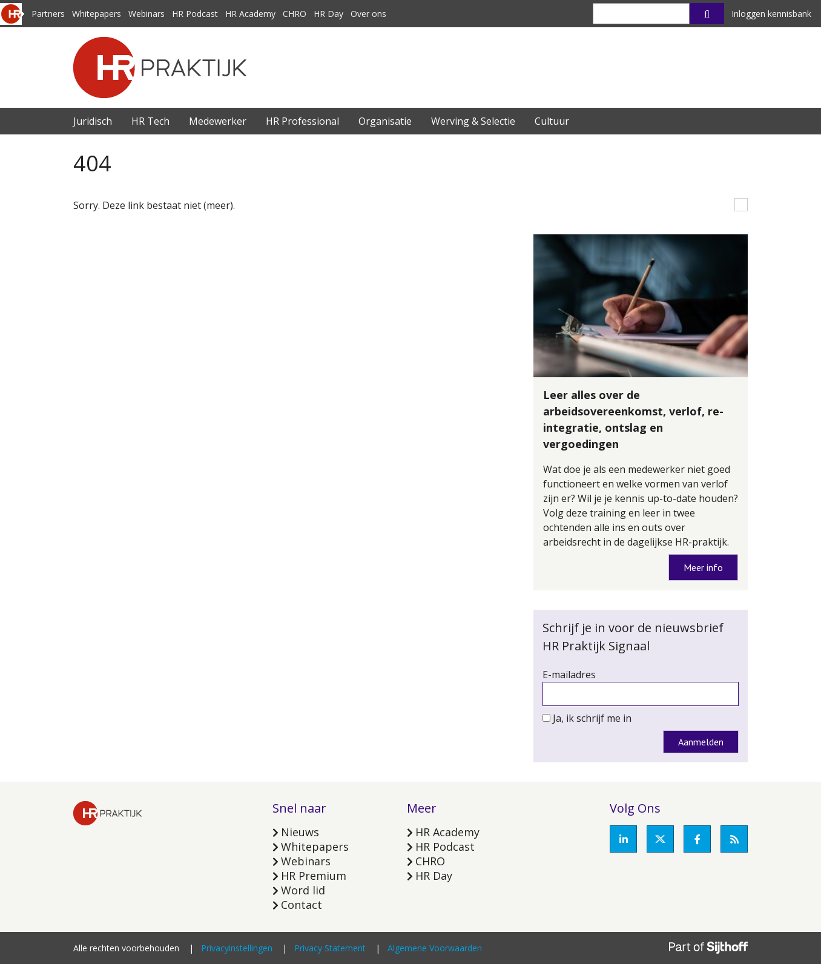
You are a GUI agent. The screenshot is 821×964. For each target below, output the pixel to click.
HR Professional (302, 121)
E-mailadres (569, 674)
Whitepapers (96, 13)
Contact (301, 904)
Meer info (703, 567)
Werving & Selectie (473, 121)
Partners (48, 13)
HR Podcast (195, 13)
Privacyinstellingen (236, 948)
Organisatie (385, 121)
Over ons (368, 13)
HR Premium (313, 875)
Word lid (303, 890)
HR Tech (150, 121)
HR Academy (250, 13)
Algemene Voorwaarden (434, 948)
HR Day (328, 13)
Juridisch (92, 121)
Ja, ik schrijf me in (592, 718)
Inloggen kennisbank (771, 13)
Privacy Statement (330, 948)
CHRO (294, 13)
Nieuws (300, 832)
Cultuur (552, 121)
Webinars (146, 13)
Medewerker (217, 121)
